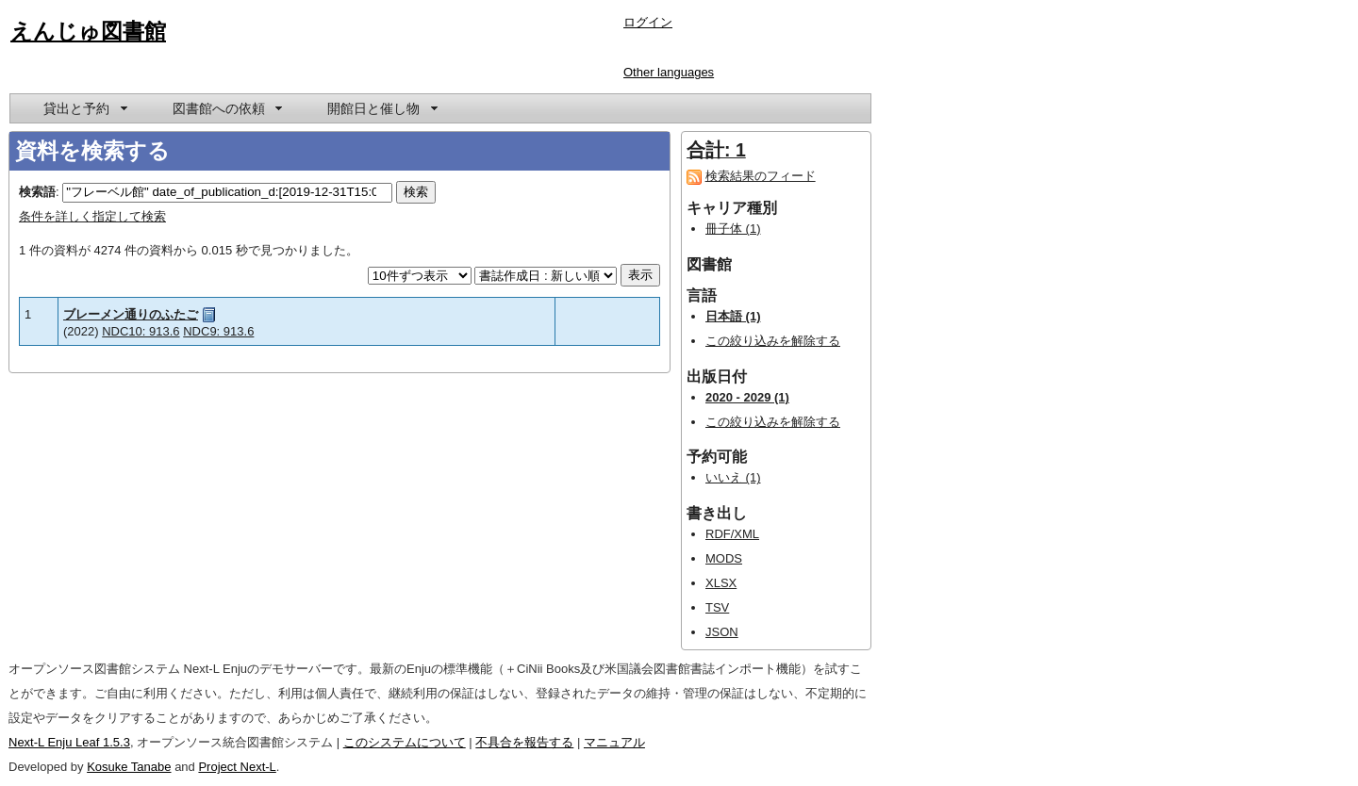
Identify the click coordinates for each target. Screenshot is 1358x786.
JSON (721, 632)
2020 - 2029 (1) (747, 397)
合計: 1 (716, 149)
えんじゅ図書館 (88, 31)
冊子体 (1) (733, 228)
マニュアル (614, 742)
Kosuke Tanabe (129, 767)
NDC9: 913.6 (218, 331)
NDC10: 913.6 (140, 331)
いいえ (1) (733, 477)
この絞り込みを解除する (772, 341)
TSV (717, 607)
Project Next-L (236, 767)
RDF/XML (732, 534)
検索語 (37, 192)
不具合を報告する (524, 742)
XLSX (721, 583)
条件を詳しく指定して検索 (92, 216)
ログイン (647, 22)
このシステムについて (404, 742)
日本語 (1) (733, 316)
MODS (723, 558)
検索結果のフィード (760, 176)
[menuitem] (84, 108)
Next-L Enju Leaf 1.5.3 (69, 742)
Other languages (668, 72)
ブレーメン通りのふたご (130, 314)
